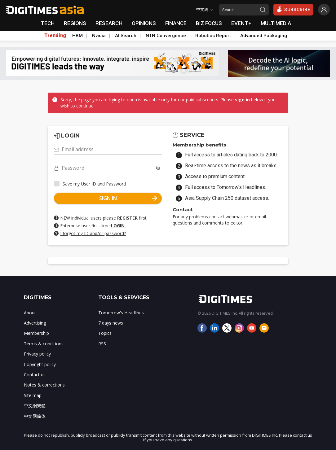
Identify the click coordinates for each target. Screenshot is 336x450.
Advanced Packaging (263, 35)
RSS (102, 344)
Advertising (35, 323)
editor (236, 223)
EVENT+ (241, 23)
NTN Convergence (166, 35)
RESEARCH (108, 23)
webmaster (237, 217)
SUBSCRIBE (293, 9)
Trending (55, 35)
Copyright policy (40, 364)
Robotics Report (213, 35)
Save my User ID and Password (94, 184)
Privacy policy (37, 354)
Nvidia (99, 35)
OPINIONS (144, 23)
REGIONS (75, 23)
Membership (36, 333)
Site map (33, 395)
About (30, 313)
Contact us (35, 375)
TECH (48, 23)
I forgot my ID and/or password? (93, 233)
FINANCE (176, 23)
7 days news (110, 323)
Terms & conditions (44, 344)
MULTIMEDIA (276, 23)
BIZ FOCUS (209, 23)
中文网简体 (35, 416)
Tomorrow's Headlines (121, 313)
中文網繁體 (35, 405)
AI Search (125, 35)
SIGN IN (128, 198)
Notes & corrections (44, 385)
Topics (105, 333)
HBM (77, 35)
